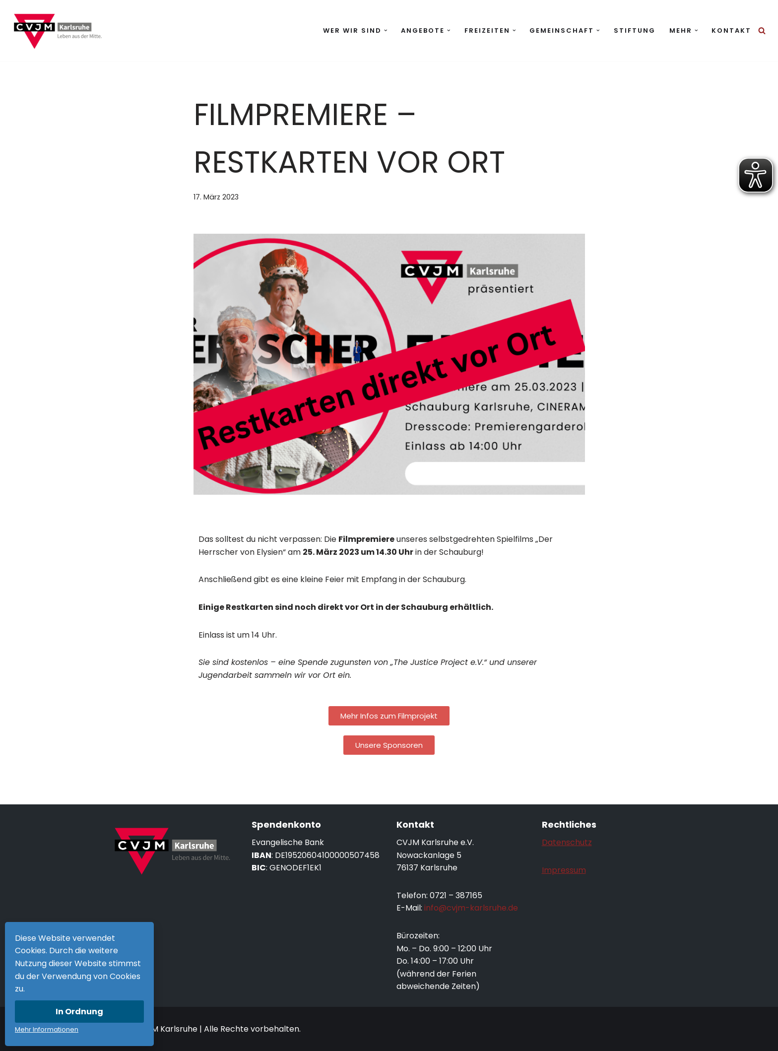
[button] (386, 30)
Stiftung (634, 30)
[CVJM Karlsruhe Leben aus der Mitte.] (57, 30)
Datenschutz (567, 842)
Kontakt (731, 30)
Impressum (564, 870)
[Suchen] (762, 30)
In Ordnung (79, 1011)
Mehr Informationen (46, 1029)
